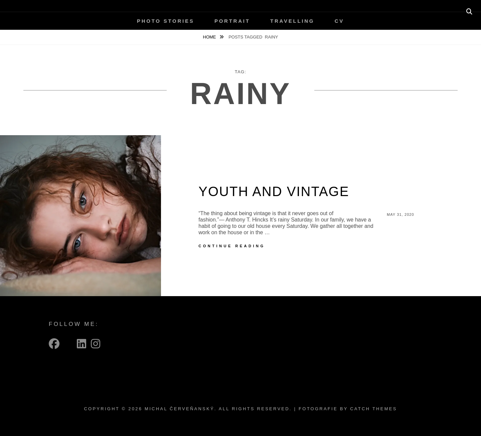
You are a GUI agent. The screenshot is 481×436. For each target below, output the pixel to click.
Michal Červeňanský (179, 408)
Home (210, 36)
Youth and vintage (273, 191)
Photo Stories (165, 21)
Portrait (232, 21)
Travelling (292, 21)
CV (339, 21)
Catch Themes (373, 408)
